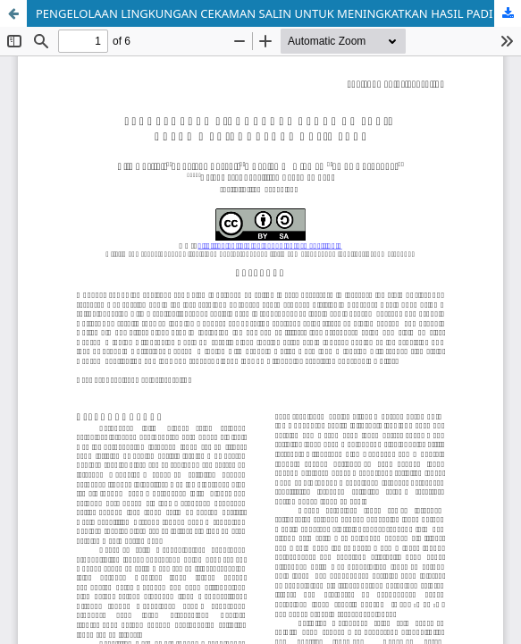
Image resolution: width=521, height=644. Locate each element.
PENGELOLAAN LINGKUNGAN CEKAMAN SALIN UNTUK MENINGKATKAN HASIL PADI (264, 13)
